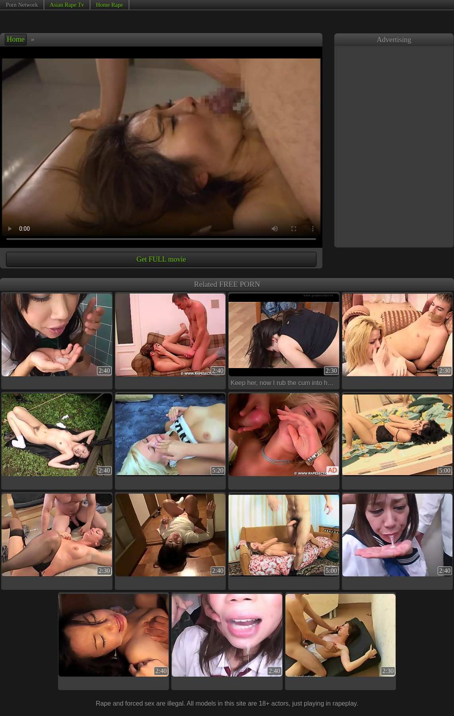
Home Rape (109, 5)
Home (16, 39)
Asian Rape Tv (67, 5)
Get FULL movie (161, 259)
